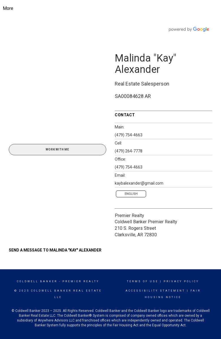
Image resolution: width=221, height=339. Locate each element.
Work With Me (57, 149)
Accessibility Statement (155, 290)
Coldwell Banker (37, 281)
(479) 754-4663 (128, 135)
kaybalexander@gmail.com (139, 183)
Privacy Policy (181, 281)
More (8, 8)
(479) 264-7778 (128, 151)
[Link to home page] (115, 8)
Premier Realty (129, 215)
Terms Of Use (142, 281)
